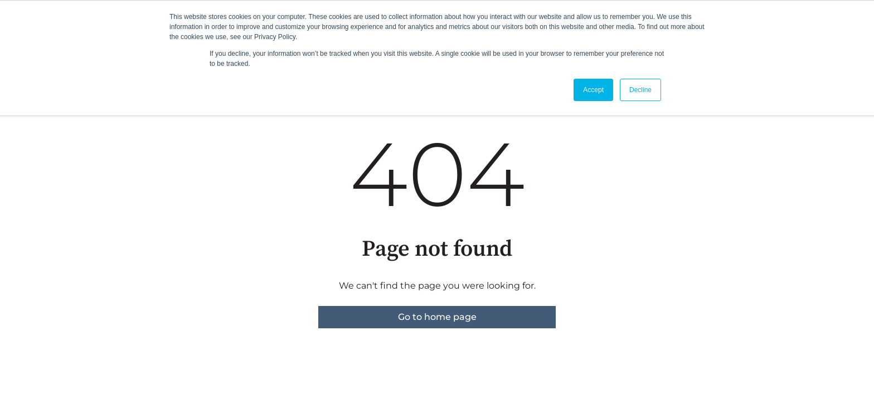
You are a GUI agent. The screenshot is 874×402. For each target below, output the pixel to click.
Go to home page (437, 317)
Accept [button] (593, 90)
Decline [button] (640, 90)
